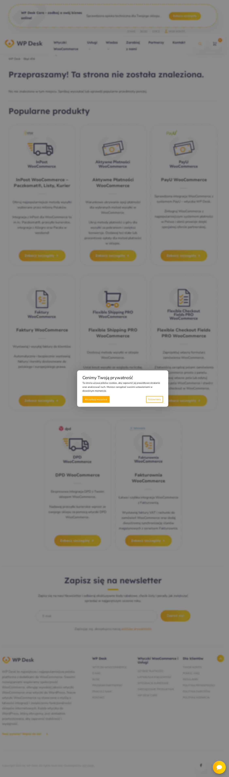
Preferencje (154, 399)
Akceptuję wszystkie (96, 399)
